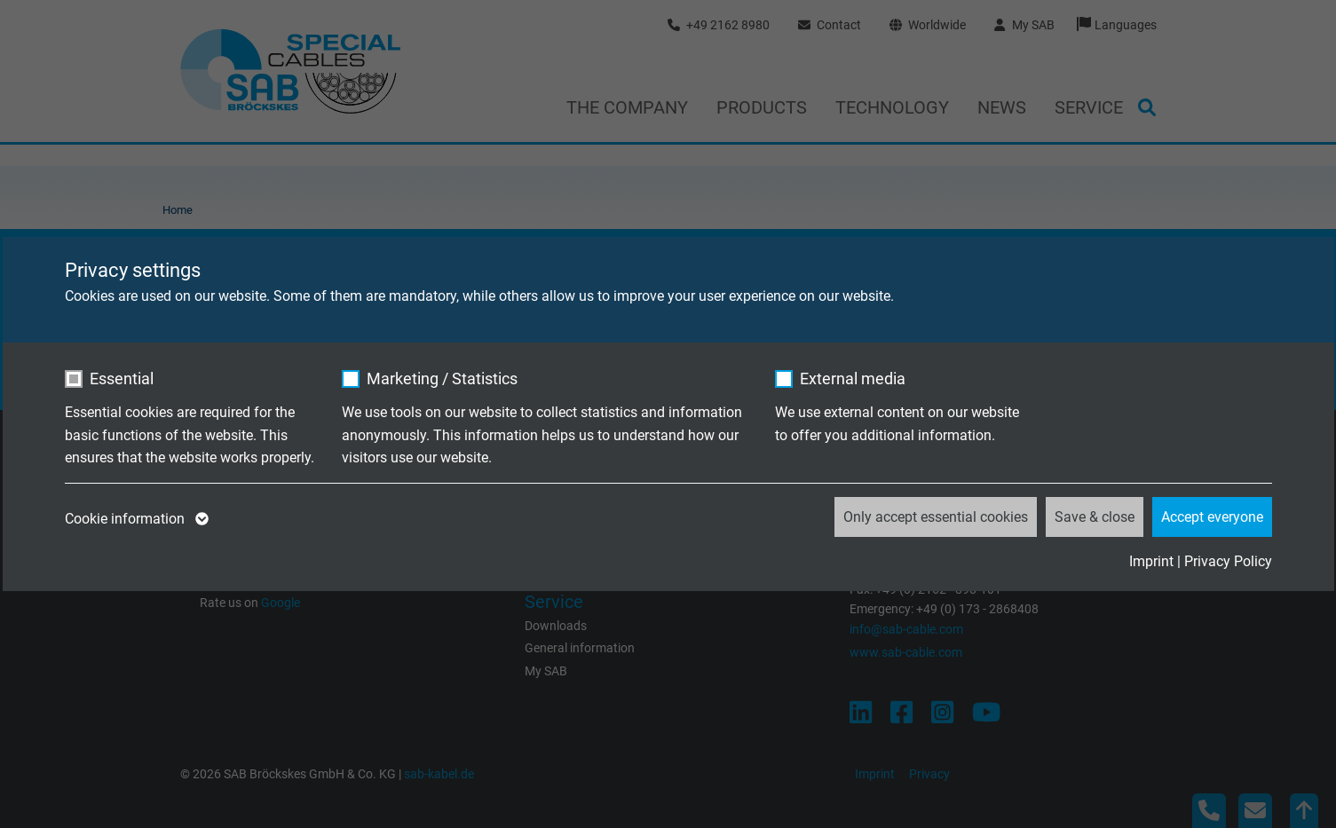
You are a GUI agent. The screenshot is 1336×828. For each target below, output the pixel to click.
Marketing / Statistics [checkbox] (442, 378)
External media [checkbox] (852, 378)
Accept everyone (1212, 517)
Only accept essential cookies (935, 517)
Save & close (1094, 517)
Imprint (1151, 561)
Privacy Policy (1228, 561)
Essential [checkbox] (122, 378)
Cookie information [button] (135, 519)
